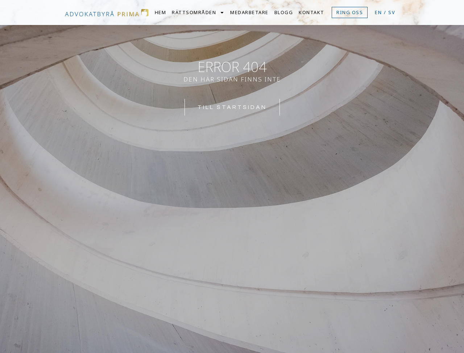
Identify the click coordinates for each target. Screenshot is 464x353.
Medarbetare (249, 12)
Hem (160, 12)
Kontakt (311, 12)
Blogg (283, 12)
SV (391, 12)
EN (378, 12)
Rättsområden (198, 12)
